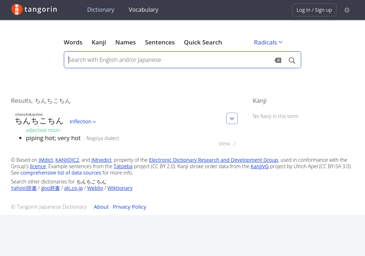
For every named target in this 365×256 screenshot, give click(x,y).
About (101, 206)
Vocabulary (143, 10)
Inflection (83, 121)
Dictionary (100, 10)
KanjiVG (260, 166)
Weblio (95, 188)
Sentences (160, 42)
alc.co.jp (73, 188)
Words (73, 42)
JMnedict (101, 159)
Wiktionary (120, 188)
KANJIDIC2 (67, 159)
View (228, 143)
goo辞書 (50, 188)
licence (38, 166)
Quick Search (203, 42)
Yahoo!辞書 (24, 188)
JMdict (46, 159)
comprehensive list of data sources (60, 172)
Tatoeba (123, 166)
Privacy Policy (129, 206)
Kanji (99, 42)
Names (125, 42)
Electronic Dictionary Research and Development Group (213, 159)
